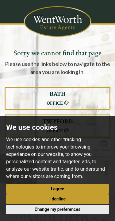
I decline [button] (57, 198)
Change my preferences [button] (57, 209)
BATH (58, 98)
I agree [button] (57, 188)
